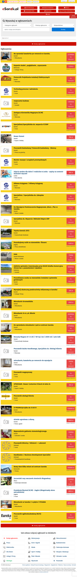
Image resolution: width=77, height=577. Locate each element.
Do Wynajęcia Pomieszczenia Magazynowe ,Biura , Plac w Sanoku (36, 208)
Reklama (29, 1)
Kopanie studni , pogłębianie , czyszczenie (30, 65)
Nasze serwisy (67, 565)
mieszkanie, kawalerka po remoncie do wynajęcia (33, 360)
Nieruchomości (59, 538)
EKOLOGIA (47, 11)
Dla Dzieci (8, 552)
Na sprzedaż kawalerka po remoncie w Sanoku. (32, 54)
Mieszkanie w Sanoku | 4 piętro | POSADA (30, 502)
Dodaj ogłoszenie (13, 1)
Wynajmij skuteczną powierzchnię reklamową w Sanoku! (35, 290)
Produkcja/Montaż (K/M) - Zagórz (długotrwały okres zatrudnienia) (34, 491)
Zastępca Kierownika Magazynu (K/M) (28, 113)
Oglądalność (54, 565)
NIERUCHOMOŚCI (47, 8)
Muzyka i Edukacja (61, 552)
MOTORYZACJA (29, 8)
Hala (15, 254)
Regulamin (47, 565)
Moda (31, 547)
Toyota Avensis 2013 (21, 231)
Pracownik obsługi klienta (24, 396)
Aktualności (36, 1)
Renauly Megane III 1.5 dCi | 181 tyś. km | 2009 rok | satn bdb (37, 337)
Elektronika (8, 547)
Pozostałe (58, 561)
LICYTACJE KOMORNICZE (67, 11)
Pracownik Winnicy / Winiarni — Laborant (30, 443)
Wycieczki (33, 561)
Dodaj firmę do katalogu (37, 565)
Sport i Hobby (34, 552)
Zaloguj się (64, 1)
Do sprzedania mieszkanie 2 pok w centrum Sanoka (34, 325)
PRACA (66, 8)
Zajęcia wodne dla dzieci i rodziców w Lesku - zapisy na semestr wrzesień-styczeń (38, 173)
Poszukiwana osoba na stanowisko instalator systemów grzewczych (35, 279)
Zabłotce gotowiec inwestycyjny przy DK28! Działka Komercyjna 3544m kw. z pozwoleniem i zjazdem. (38, 267)
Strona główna (26, 565)
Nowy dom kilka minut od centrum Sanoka (30, 467)
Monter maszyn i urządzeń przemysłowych (30, 160)
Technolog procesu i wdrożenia (26, 89)
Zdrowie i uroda (60, 556)
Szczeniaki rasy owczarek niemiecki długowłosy (32, 478)
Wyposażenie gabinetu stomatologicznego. (30, 431)
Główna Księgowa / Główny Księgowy (28, 183)
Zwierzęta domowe (61, 547)
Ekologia (7, 561)
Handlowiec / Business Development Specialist (32, 455)
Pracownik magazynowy (23, 372)
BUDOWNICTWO (29, 11)
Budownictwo (59, 543)
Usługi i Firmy (9, 556)
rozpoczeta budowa (21, 101)
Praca (6, 543)
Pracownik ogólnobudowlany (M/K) (27, 514)
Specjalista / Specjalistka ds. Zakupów (29, 195)
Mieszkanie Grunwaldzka (23, 301)
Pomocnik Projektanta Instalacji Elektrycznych (32, 77)
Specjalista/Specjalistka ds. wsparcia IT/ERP (31, 124)
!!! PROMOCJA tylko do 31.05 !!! (25, 408)
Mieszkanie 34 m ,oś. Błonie (24, 313)
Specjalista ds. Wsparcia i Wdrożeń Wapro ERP (31, 219)
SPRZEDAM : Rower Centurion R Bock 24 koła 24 (32, 384)
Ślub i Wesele (34, 556)
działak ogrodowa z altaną (24, 419)
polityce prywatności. (44, 572)
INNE (48, 14)
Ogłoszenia (5, 38)
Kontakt (74, 565)
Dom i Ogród (34, 543)
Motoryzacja (34, 538)
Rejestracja (71, 1)
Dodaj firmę (22, 1)
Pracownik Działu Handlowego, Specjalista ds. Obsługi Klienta (38, 349)
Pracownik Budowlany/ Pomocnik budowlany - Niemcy (35, 148)
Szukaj (63, 29)
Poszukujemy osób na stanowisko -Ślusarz (30, 242)
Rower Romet (19, 136)
